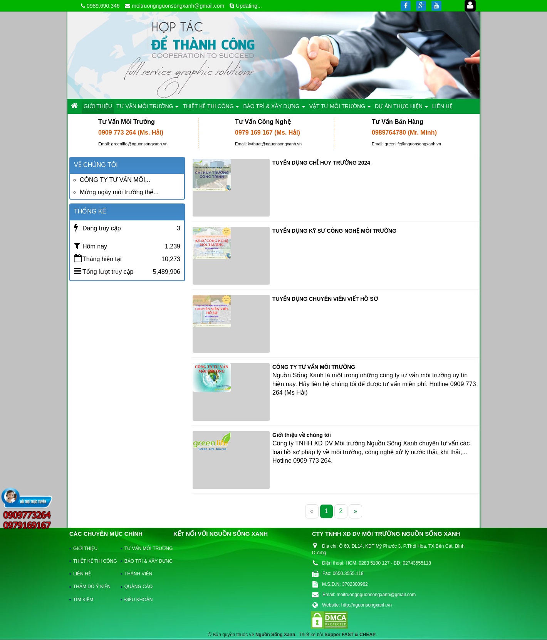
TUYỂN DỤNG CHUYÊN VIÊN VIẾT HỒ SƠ (325, 299)
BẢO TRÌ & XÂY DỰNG (144, 561)
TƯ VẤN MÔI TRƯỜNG (144, 548)
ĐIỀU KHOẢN (138, 599)
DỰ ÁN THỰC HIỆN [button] (401, 108)
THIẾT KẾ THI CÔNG (93, 561)
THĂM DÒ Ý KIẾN (92, 586)
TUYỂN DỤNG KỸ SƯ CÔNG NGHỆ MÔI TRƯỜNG (334, 231)
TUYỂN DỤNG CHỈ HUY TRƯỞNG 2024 (321, 163)
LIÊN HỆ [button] (442, 106)
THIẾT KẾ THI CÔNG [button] (211, 108)
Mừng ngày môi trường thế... (119, 192)
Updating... (249, 6)
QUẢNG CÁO (138, 586)
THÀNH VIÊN (138, 574)
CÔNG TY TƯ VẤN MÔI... (115, 180)
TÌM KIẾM (83, 599)
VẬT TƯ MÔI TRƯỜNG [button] (340, 108)
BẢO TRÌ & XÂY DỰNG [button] (274, 108)
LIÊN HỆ (82, 574)
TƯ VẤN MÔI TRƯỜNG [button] (147, 108)
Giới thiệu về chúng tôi (301, 435)
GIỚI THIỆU (85, 548)
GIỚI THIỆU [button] (98, 106)
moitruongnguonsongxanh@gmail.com (178, 6)
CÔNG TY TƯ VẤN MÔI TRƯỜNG (313, 367)
